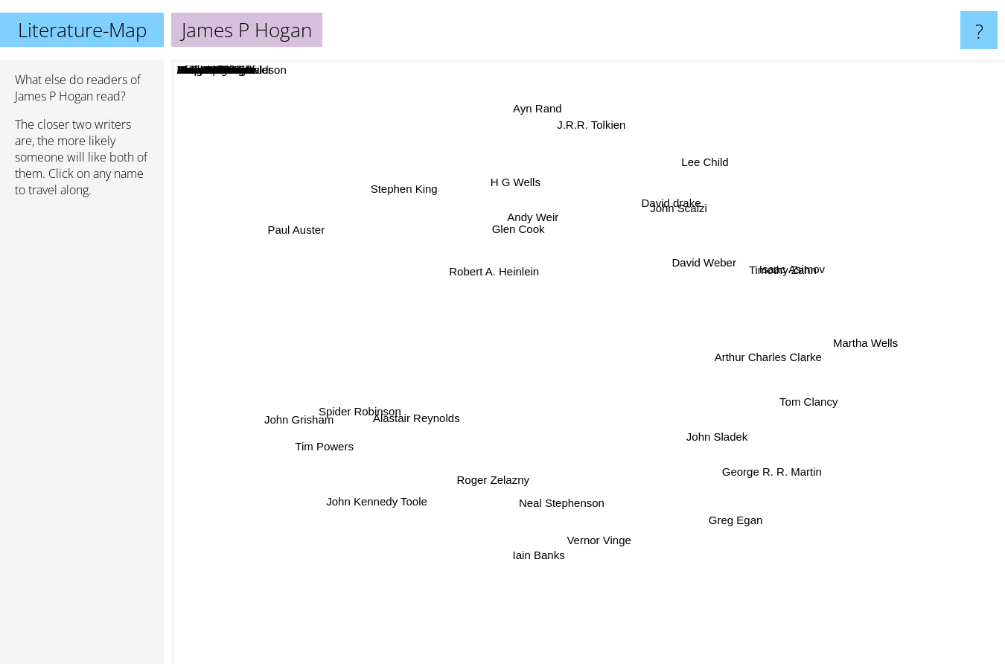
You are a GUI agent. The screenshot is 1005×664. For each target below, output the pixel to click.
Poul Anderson (588, 347)
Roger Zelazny (495, 491)
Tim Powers (322, 447)
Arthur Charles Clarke (762, 363)
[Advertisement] (81, 437)
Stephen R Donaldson (650, 321)
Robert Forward (663, 355)
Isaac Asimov (801, 269)
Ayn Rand (539, 98)
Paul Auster (301, 229)
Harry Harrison (535, 363)
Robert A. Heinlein (481, 268)
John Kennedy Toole (389, 497)
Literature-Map (82, 29)
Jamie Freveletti (579, 391)
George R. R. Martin (778, 482)
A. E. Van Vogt (436, 356)
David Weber (711, 261)
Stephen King (393, 187)
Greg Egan (740, 520)
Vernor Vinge (602, 541)
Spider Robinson (358, 412)
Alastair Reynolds (410, 413)
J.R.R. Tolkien (594, 119)
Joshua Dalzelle (491, 412)
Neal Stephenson (561, 514)
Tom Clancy (811, 411)
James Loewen (552, 413)
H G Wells (516, 186)
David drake (671, 199)
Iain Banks (537, 559)
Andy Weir (528, 220)
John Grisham (290, 432)
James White (692, 412)
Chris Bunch (634, 412)
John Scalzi (680, 211)
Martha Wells (857, 344)
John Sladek (719, 436)
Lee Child (706, 164)
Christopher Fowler (590, 464)
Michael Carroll (649, 453)
